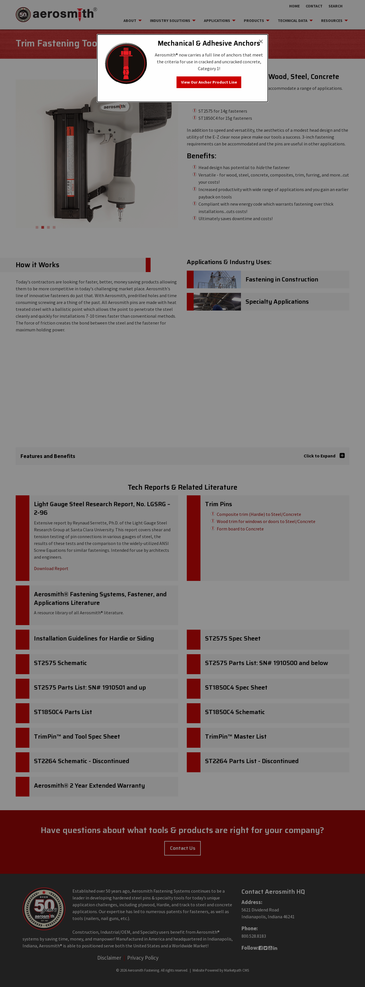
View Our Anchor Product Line (209, 82)
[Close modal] (261, 41)
